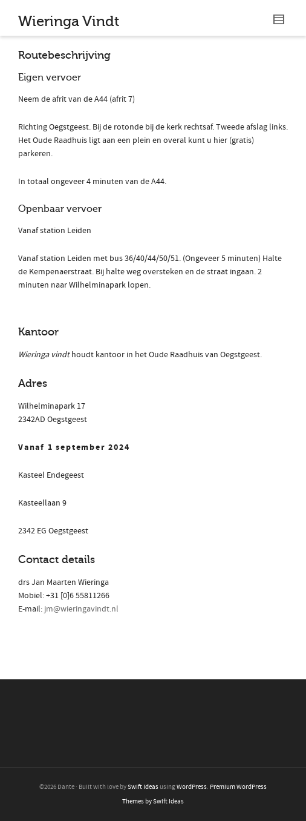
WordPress (192, 787)
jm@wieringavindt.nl (81, 609)
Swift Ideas (143, 787)
